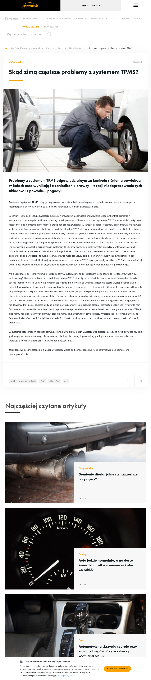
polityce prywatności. (68, 675)
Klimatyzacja (99, 18)
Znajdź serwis (91, 5)
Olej (113, 18)
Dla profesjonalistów (57, 18)
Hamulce (81, 18)
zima (66, 381)
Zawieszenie (51, 26)
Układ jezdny (31, 26)
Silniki (137, 18)
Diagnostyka (31, 18)
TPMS (42, 381)
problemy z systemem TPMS (23, 381)
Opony (125, 18)
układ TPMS (54, 381)
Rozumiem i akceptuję (117, 668)
